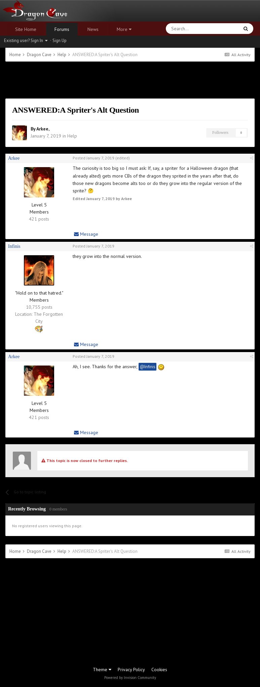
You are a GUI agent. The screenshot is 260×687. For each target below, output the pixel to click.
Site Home (25, 29)
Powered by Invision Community (130, 677)
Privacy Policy (131, 669)
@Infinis (147, 366)
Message (86, 234)
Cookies (159, 669)
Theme (102, 669)
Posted (93, 157)
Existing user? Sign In (25, 40)
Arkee (42, 129)
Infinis (14, 246)
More (124, 29)
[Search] (186, 28)
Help (72, 136)
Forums (61, 29)
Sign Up (59, 40)
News (93, 29)
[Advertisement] (130, 80)
